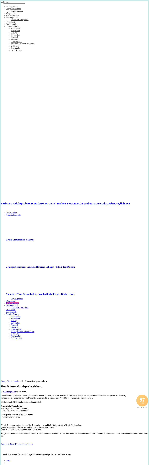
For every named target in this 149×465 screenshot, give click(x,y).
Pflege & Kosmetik (13, 9)
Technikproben (16, 50)
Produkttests (10, 22)
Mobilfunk (15, 46)
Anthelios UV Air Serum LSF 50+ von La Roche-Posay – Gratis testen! (40, 294)
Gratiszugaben (16, 42)
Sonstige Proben (12, 26)
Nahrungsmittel (12, 17)
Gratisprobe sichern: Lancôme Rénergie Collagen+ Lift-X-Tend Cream (40, 267)
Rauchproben (16, 48)
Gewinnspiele (11, 24)
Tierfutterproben (12, 15)
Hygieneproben (17, 11)
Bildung (14, 33)
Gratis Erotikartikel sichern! (20, 239)
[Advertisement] (74, 359)
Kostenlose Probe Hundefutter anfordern (17, 444)
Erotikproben (16, 28)
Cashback (14, 37)
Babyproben (15, 31)
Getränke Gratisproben (19, 20)
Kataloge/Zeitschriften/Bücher (22, 44)
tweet (8, 460)
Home (3, 381)
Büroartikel (15, 35)
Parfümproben (11, 6)
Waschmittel (11, 13)
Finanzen (14, 39)
